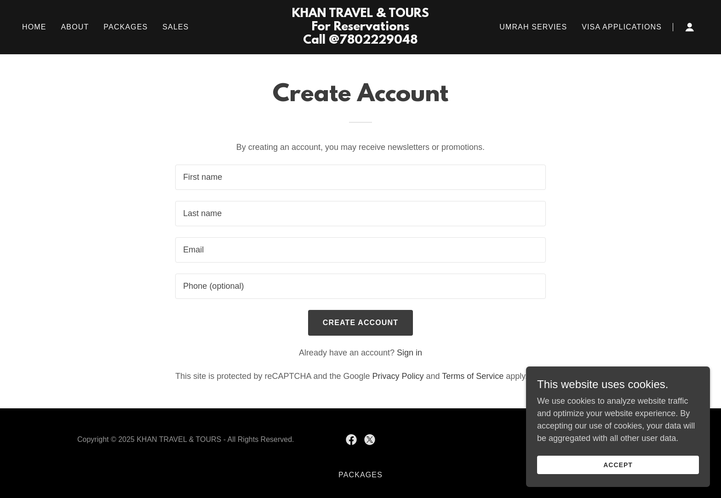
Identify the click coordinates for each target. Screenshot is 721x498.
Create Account (360, 322)
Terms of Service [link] (473, 376)
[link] (361, 41)
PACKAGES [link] (125, 27)
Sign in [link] (409, 352)
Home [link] (34, 27)
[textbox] (360, 177)
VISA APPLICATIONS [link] (622, 27)
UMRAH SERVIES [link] (533, 27)
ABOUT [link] (75, 27)
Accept (618, 465)
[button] (690, 27)
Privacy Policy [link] (398, 376)
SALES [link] (175, 27)
